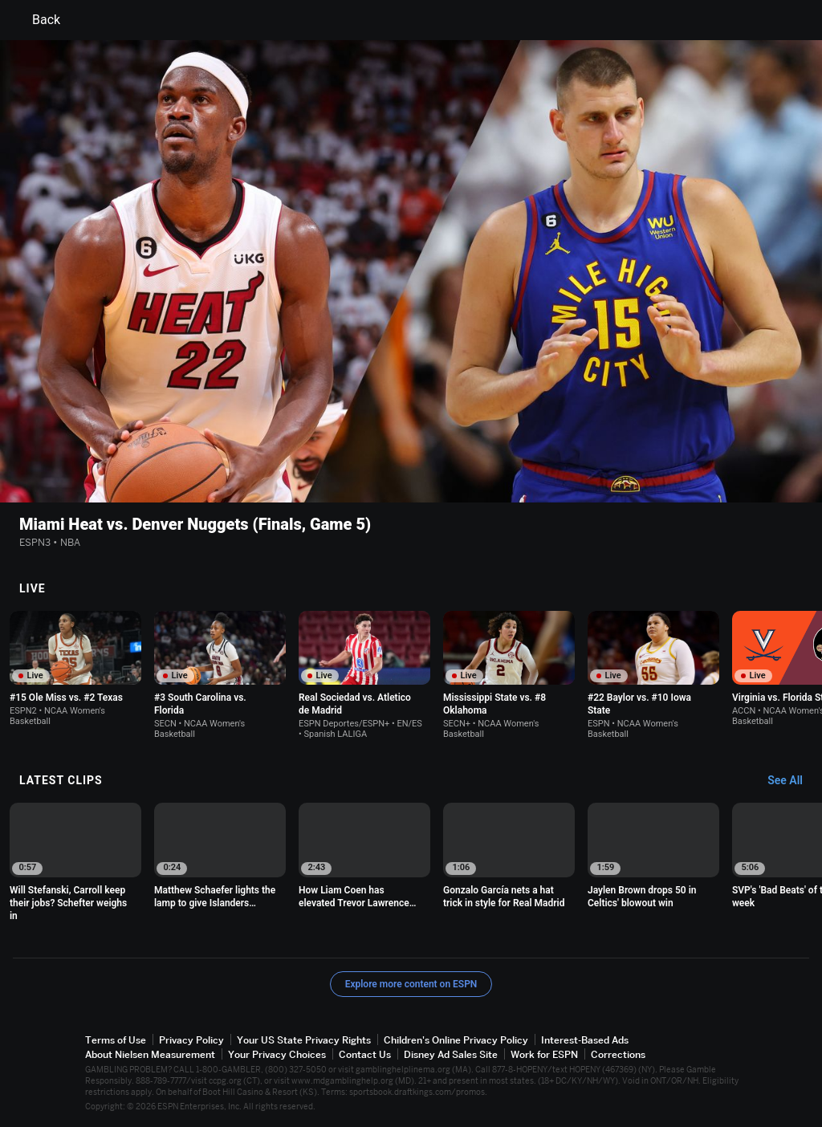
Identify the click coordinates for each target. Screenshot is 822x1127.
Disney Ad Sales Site (451, 1054)
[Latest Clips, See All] (792, 781)
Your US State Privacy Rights (304, 1040)
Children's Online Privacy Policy (456, 1040)
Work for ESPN (544, 1054)
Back (36, 20)
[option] (75, 668)
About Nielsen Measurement (150, 1054)
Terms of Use (115, 1040)
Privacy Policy (191, 1040)
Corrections (618, 1054)
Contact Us (365, 1054)
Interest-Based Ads (585, 1040)
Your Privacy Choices (277, 1054)
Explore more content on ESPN (411, 984)
